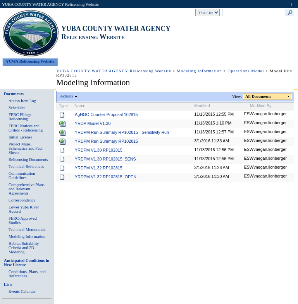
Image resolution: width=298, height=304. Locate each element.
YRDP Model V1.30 (92, 123)
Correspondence (22, 200)
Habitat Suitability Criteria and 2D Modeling (24, 247)
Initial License (20, 137)
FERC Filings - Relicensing (21, 117)
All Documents (258, 96)
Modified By (261, 105)
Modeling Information (199, 71)
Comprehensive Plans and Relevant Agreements (27, 189)
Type (63, 105)
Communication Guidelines (22, 175)
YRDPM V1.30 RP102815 (98, 150)
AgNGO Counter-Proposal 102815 (106, 114)
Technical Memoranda (27, 229)
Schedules (17, 108)
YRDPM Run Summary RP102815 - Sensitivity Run (122, 132)
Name (79, 105)
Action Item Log (22, 101)
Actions (66, 96)
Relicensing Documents (28, 159)
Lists (8, 284)
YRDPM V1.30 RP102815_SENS (105, 159)
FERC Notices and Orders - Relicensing (26, 128)
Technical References (26, 166)
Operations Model (245, 71)
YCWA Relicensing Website (30, 61)
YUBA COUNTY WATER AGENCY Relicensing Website (50, 4)
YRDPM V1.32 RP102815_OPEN (105, 176)
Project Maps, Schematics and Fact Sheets (26, 148)
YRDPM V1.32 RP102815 (98, 168)
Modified (202, 105)
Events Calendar (22, 291)
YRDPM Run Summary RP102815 (106, 141)
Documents (14, 94)
